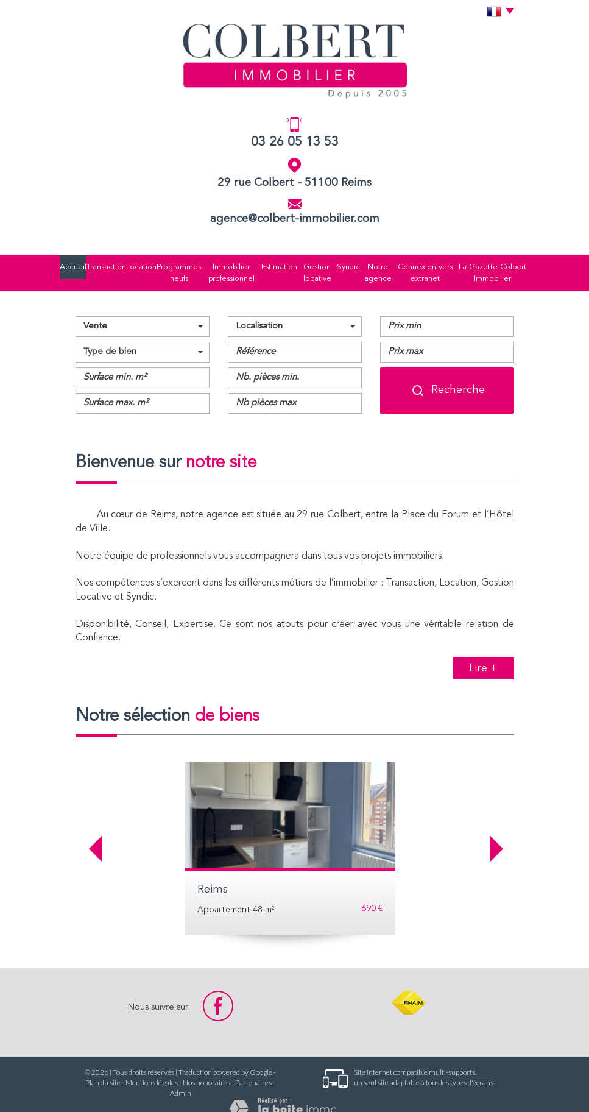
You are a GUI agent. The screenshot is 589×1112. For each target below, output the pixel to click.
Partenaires (253, 1066)
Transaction (106, 265)
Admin (180, 1077)
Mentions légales (151, 1066)
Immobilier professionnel (226, 265)
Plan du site (103, 1066)
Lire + (483, 652)
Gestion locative (307, 265)
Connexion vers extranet (420, 265)
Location (135, 265)
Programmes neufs (172, 265)
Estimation (270, 265)
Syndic (339, 265)
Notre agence (371, 265)
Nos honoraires (206, 1066)
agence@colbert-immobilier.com (294, 219)
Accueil (78, 265)
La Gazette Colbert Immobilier (486, 265)
